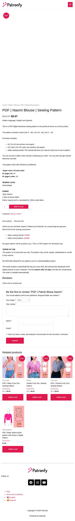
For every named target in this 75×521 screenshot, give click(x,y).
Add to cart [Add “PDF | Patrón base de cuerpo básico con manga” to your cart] (12, 449)
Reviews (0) (19, 221)
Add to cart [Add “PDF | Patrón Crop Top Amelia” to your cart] (37, 397)
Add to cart (19, 207)
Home (4, 105)
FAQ (8, 491)
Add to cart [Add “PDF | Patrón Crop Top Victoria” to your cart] (61, 397)
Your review (11, 304)
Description (7, 221)
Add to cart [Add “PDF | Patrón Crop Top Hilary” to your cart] (12, 397)
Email (8, 328)
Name (9, 321)
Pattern (10, 105)
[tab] (7, 221)
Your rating (11, 300)
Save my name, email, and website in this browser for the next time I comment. (38, 334)
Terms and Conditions (14, 494)
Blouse (16, 105)
